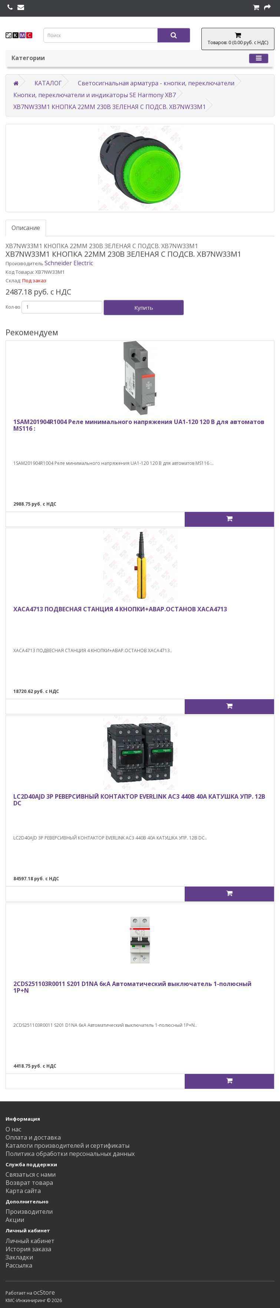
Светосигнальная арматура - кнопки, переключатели (156, 83)
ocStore (44, 1292)
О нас (13, 1129)
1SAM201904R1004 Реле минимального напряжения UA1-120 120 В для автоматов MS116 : (138, 425)
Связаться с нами (31, 1174)
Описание (25, 228)
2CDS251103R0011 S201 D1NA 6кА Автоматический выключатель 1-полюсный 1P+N (132, 987)
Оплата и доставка (33, 1137)
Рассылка (19, 1265)
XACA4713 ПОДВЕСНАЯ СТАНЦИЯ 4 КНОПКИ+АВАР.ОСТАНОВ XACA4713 (120, 609)
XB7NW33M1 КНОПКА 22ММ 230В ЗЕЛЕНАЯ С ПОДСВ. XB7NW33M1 (109, 107)
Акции (15, 1220)
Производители (29, 1211)
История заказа (28, 1249)
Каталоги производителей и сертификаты (67, 1145)
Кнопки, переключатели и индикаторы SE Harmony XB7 (94, 95)
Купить (143, 307)
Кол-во (13, 307)
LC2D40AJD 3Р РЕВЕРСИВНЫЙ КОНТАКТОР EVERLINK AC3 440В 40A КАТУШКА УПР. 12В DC (139, 799)
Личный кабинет (30, 1241)
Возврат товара (29, 1183)
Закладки (19, 1257)
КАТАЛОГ (48, 83)
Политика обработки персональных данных (70, 1154)
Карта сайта (23, 1191)
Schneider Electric (69, 263)
